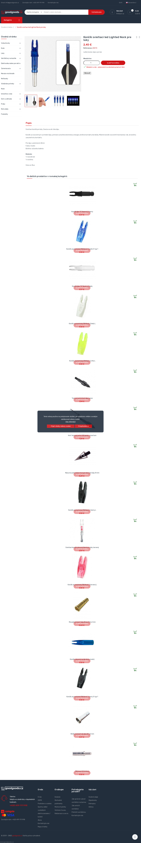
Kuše (3, 48)
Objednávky (93, 800)
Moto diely (4, 109)
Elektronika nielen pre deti (10, 63)
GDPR (40, 800)
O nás (40, 797)
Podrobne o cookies (45, 804)
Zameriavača (6, 68)
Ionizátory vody (6, 94)
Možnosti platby (60, 807)
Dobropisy (92, 804)
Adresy (91, 807)
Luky (2, 53)
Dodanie (57, 797)
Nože (3, 89)
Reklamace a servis (61, 813)
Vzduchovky (5, 43)
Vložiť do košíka (113, 63)
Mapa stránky (42, 827)
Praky (3, 104)
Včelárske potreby (7, 84)
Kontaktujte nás (53, 2)
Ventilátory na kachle (8, 58)
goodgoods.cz (17, 836)
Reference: (87, 48)
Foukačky (4, 114)
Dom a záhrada (6, 99)
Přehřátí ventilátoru (79, 812)
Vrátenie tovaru (60, 810)
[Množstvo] (91, 63)
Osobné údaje (93, 797)
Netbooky (4, 79)
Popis (29, 123)
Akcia (40, 820)
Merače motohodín (7, 74)
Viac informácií (70, 422)
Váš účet (92, 790)
